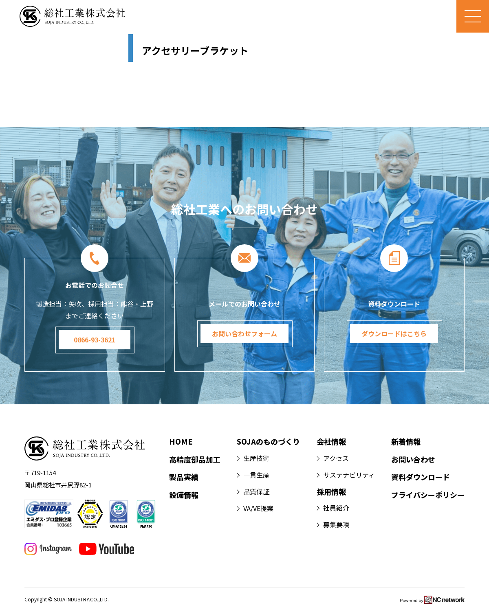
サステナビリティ (349, 475)
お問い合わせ (413, 459)
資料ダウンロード (420, 476)
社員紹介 (336, 508)
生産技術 (256, 458)
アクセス (336, 458)
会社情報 (331, 441)
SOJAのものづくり (268, 441)
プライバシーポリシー (428, 494)
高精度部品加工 (194, 459)
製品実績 (183, 476)
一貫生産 (256, 475)
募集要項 (336, 524)
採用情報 (331, 491)
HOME (181, 441)
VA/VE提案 (258, 508)
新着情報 (406, 441)
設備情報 (183, 494)
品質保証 (256, 491)
